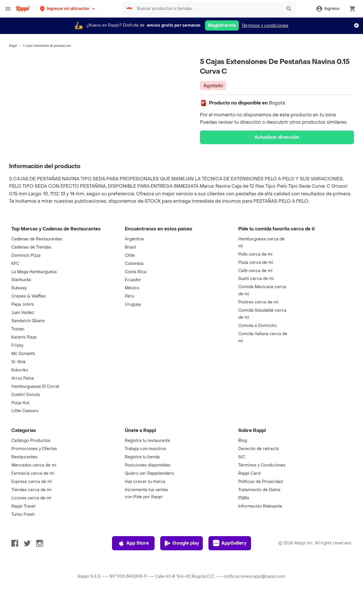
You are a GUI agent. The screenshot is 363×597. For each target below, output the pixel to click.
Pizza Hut (20, 403)
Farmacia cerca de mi (32, 473)
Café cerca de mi (255, 270)
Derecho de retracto (258, 449)
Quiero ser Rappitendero (149, 473)
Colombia (134, 263)
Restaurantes (24, 457)
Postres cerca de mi (258, 302)
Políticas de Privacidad (260, 481)
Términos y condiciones (265, 25)
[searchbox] (208, 9)
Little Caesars (25, 411)
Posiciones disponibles (147, 465)
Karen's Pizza (24, 337)
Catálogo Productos (30, 440)
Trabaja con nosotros (145, 449)
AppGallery (229, 543)
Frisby (17, 345)
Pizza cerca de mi (255, 262)
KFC (15, 263)
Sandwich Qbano (28, 321)
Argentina (134, 239)
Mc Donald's (23, 353)
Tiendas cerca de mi (31, 490)
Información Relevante (260, 506)
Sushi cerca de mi (256, 278)
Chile (130, 255)
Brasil (130, 247)
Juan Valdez (22, 312)
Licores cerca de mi (31, 498)
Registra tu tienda (142, 457)
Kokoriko (19, 370)
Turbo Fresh (23, 514)
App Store (133, 543)
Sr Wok (18, 362)
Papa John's (22, 304)
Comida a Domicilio (257, 325)
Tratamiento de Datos (259, 490)
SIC (241, 457)
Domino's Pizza (26, 255)
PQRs (243, 498)
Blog (242, 440)
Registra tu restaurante (147, 440)
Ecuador (133, 280)
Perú (129, 296)
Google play (181, 543)
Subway (19, 288)
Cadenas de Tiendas (31, 247)
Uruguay (133, 304)
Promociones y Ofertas (34, 449)
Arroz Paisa (22, 378)
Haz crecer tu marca (145, 481)
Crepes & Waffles (28, 296)
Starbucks (21, 280)
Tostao (17, 329)
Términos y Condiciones (262, 465)
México (132, 288)
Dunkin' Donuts (25, 394)
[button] (68, 8)
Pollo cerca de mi (255, 254)
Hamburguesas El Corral (35, 386)
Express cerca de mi (31, 481)
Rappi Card (249, 473)
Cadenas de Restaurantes (36, 239)
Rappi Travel (23, 506)
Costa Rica (135, 272)
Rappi (13, 46)
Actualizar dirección (276, 137)
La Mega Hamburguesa (34, 272)
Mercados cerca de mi (33, 465)
